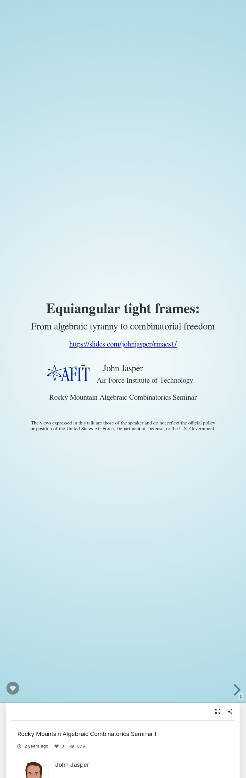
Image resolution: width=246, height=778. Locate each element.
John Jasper (72, 764)
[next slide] (236, 690)
